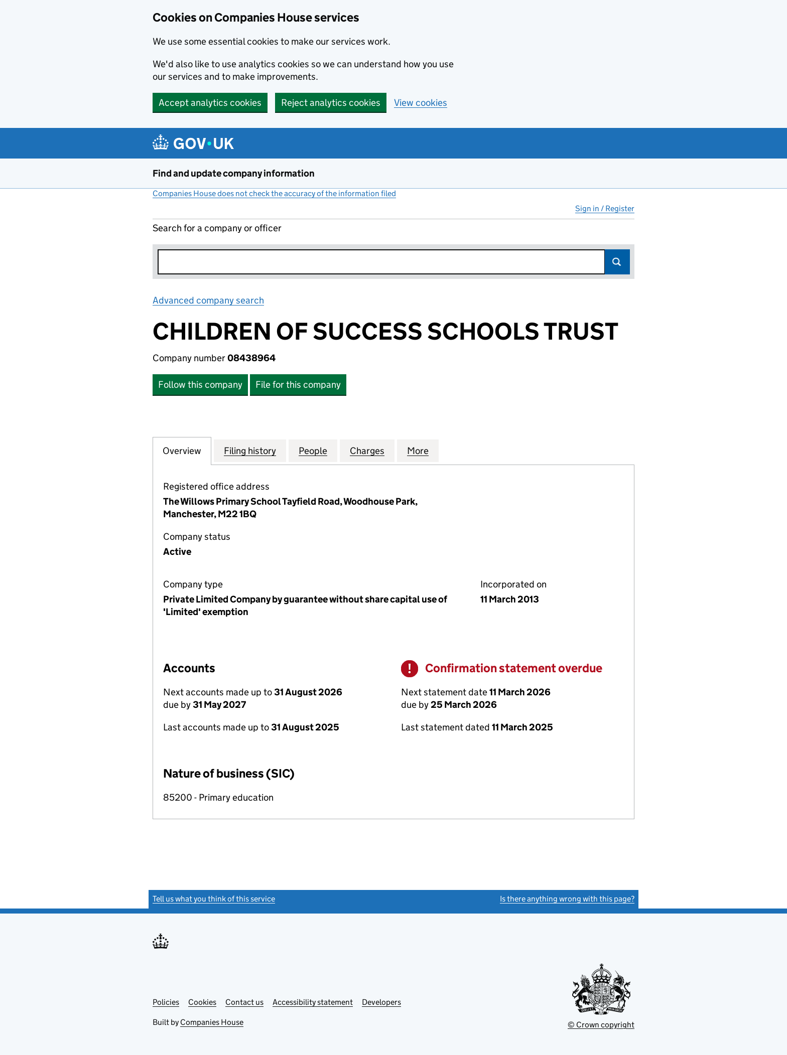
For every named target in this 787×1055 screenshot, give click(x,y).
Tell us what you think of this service (214, 898)
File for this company (298, 384)
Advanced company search (208, 300)
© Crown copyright (601, 1024)
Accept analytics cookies (210, 102)
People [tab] (313, 450)
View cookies (420, 102)
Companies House (211, 1022)
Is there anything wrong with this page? (567, 898)
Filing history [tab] (250, 450)
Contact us (244, 1002)
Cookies (202, 1002)
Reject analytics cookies (330, 102)
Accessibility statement (313, 1002)
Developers (381, 1002)
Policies (166, 1002)
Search (617, 261)
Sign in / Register (604, 208)
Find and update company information (234, 173)
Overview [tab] (182, 450)
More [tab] (418, 450)
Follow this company (200, 384)
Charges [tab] (367, 450)
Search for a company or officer (217, 228)
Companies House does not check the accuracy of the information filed (274, 193)
